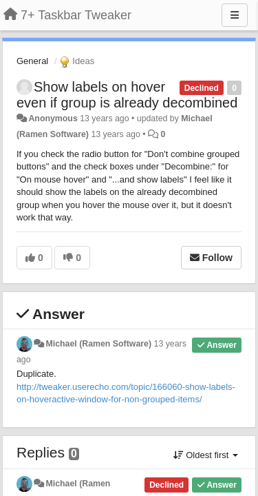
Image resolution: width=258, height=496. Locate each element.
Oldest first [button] (205, 455)
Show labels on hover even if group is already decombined (127, 94)
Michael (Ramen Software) (98, 344)
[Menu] (235, 15)
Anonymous (52, 118)
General (32, 61)
